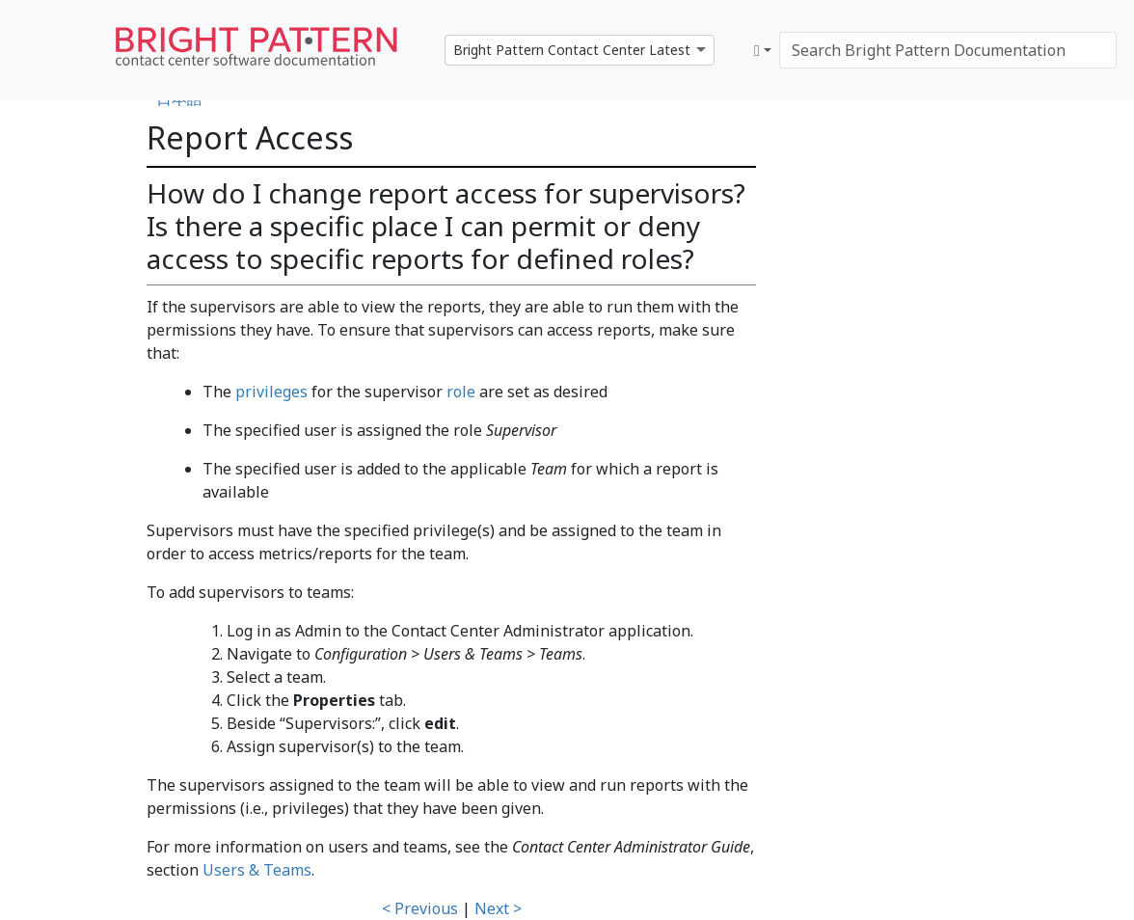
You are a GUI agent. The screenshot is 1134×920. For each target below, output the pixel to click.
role (460, 391)
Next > (498, 908)
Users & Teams (256, 869)
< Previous (420, 908)
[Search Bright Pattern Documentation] (948, 50)
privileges (271, 391)
